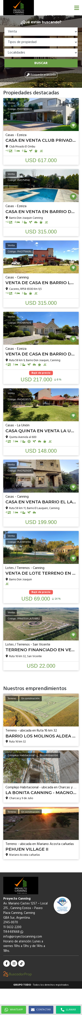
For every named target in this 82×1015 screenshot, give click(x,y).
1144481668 (13, 931)
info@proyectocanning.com (22, 936)
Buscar (41, 63)
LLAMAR (68, 1010)
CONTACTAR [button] (41, 1010)
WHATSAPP (14, 1010)
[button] (76, 7)
